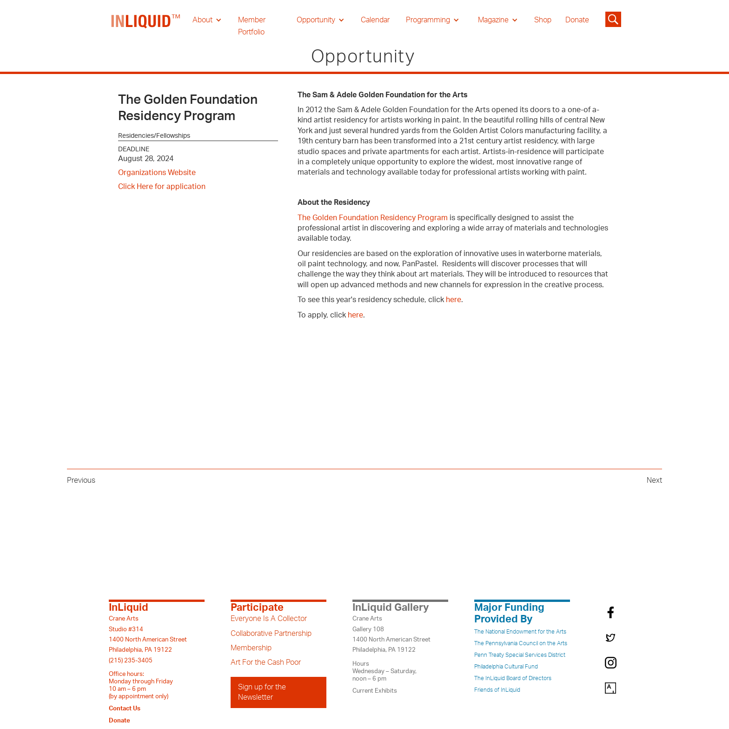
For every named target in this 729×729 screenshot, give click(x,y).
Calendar (375, 20)
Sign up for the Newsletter (262, 692)
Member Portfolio (251, 26)
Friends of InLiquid (497, 690)
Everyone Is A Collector (269, 618)
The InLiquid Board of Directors (512, 678)
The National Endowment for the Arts (520, 631)
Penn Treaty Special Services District (519, 655)
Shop (542, 20)
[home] (146, 26)
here (453, 300)
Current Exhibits (374, 691)
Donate (577, 20)
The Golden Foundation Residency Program (373, 218)
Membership (251, 648)
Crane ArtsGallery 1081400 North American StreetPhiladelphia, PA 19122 (391, 634)
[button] (207, 20)
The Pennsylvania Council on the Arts (520, 643)
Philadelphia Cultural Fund (506, 666)
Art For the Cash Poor (266, 662)
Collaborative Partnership (271, 633)
